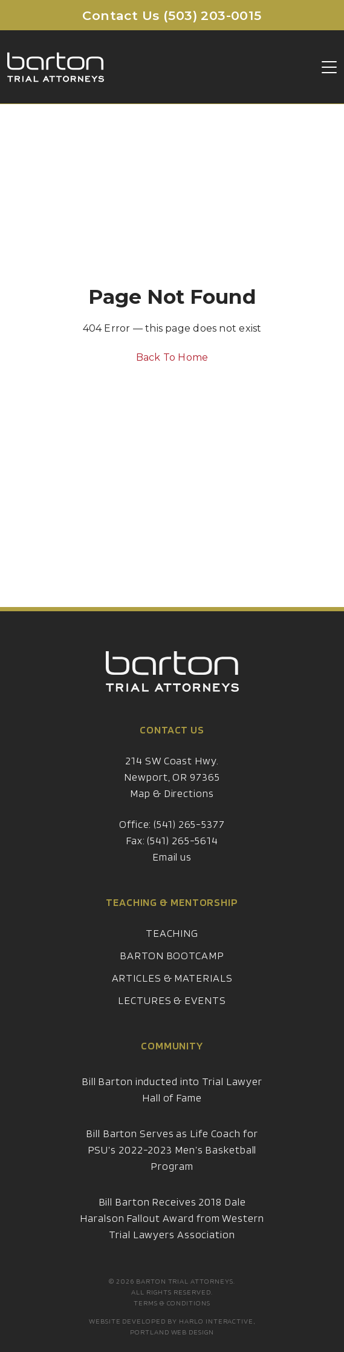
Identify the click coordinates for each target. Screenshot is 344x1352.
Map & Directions (171, 803)
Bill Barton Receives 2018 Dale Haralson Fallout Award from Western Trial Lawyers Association (172, 1228)
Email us (172, 867)
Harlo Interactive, (217, 1320)
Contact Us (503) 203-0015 (172, 15)
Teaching (172, 943)
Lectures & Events (172, 1010)
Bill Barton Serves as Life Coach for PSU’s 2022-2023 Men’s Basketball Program (172, 1160)
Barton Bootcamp (172, 965)
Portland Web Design (172, 1331)
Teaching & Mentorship (172, 912)
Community (172, 1055)
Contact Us (172, 739)
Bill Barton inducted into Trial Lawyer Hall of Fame (172, 1099)
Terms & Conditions (172, 1302)
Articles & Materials (172, 988)
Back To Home (172, 357)
